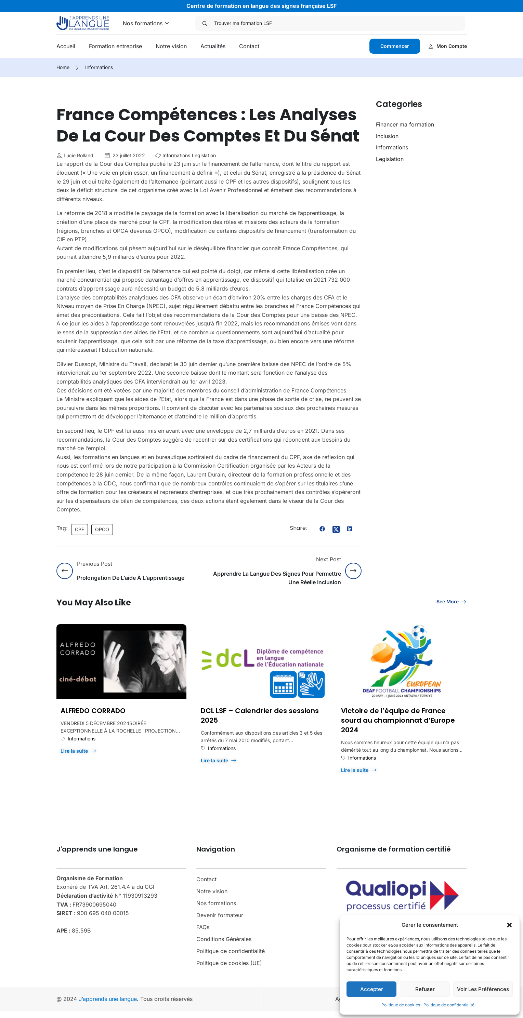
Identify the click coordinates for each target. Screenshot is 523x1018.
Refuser (425, 989)
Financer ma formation (405, 124)
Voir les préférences (483, 989)
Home (62, 67)
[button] (509, 925)
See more (451, 601)
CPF (79, 529)
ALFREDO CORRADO (93, 710)
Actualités (212, 46)
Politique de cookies (400, 1004)
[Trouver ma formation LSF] (339, 23)
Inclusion (387, 136)
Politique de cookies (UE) (229, 963)
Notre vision (171, 46)
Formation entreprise (115, 46)
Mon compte (447, 46)
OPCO (102, 529)
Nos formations (142, 23)
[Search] (204, 23)
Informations (99, 67)
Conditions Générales (223, 939)
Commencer (394, 46)
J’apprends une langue (108, 998)
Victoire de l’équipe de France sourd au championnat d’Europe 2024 (398, 720)
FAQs (202, 927)
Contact (249, 46)
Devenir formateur (219, 915)
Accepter (371, 989)
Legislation (204, 155)
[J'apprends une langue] (82, 22)
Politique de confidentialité (448, 1004)
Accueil (65, 46)
